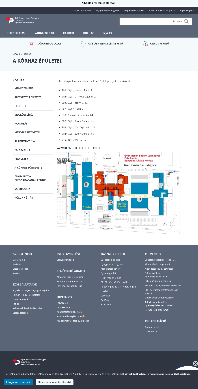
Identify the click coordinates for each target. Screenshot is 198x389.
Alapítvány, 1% (25, 141)
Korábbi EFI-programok (157, 310)
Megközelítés (24, 115)
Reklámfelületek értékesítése (27, 308)
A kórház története (28, 168)
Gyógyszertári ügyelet (107, 10)
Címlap (16, 54)
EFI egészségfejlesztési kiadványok (163, 285)
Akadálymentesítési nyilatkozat (73, 321)
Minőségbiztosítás (28, 132)
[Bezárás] (195, 363)
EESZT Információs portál (162, 10)
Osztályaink (19, 260)
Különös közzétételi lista (69, 281)
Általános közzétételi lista (70, 277)
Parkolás (21, 124)
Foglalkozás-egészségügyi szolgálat (31, 290)
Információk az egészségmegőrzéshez (157, 275)
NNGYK (104, 291)
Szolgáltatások (20, 313)
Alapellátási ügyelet (134, 10)
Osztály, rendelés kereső (105, 44)
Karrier (16, 273)
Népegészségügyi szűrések (159, 269)
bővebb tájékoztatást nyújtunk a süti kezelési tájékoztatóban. (158, 376)
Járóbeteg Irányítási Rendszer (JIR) (118, 286)
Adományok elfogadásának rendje (30, 178)
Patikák (16, 304)
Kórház (27, 54)
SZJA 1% (107, 33)
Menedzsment (24, 88)
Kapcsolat (106, 304)
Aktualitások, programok (157, 264)
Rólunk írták (24, 198)
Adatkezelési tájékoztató (69, 312)
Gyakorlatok (151, 331)
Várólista (105, 295)
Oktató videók (152, 327)
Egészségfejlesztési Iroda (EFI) (160, 260)
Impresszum (63, 307)
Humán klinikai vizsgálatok (26, 295)
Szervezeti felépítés (28, 97)
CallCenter (106, 300)
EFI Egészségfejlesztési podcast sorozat (161, 291)
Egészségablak (188, 10)
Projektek (21, 159)
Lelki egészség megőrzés (158, 281)
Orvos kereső (159, 44)
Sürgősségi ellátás (81, 10)
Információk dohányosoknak (159, 297)
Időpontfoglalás (49, 44)
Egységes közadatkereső (69, 286)
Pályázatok (22, 150)
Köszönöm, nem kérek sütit (54, 384)
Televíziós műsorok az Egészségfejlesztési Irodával (159, 304)
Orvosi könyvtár (21, 299)
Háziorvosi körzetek (111, 277)
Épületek (21, 106)
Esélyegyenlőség (65, 260)
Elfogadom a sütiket (18, 384)
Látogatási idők (20, 269)
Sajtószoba (22, 189)
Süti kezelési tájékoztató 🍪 (71, 316)
